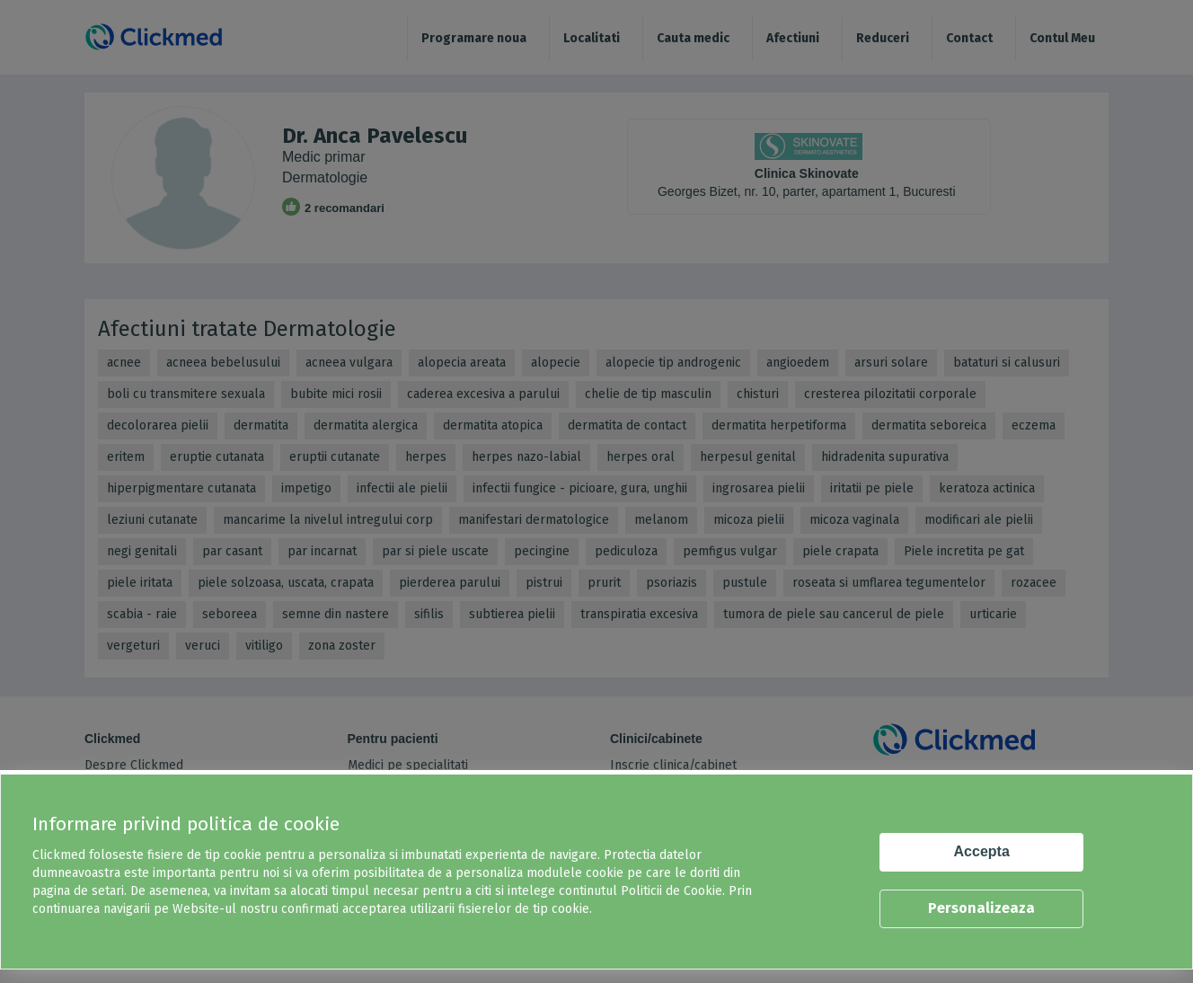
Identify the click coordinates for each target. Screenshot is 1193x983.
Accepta (982, 851)
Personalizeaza (981, 908)
